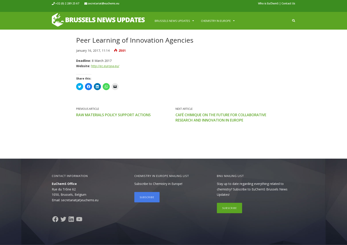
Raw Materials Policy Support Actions (113, 114)
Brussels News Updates (172, 21)
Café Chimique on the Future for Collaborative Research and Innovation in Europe (220, 117)
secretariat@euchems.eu (103, 3)
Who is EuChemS (268, 3)
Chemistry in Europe (216, 21)
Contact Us (288, 3)
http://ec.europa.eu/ (105, 66)
